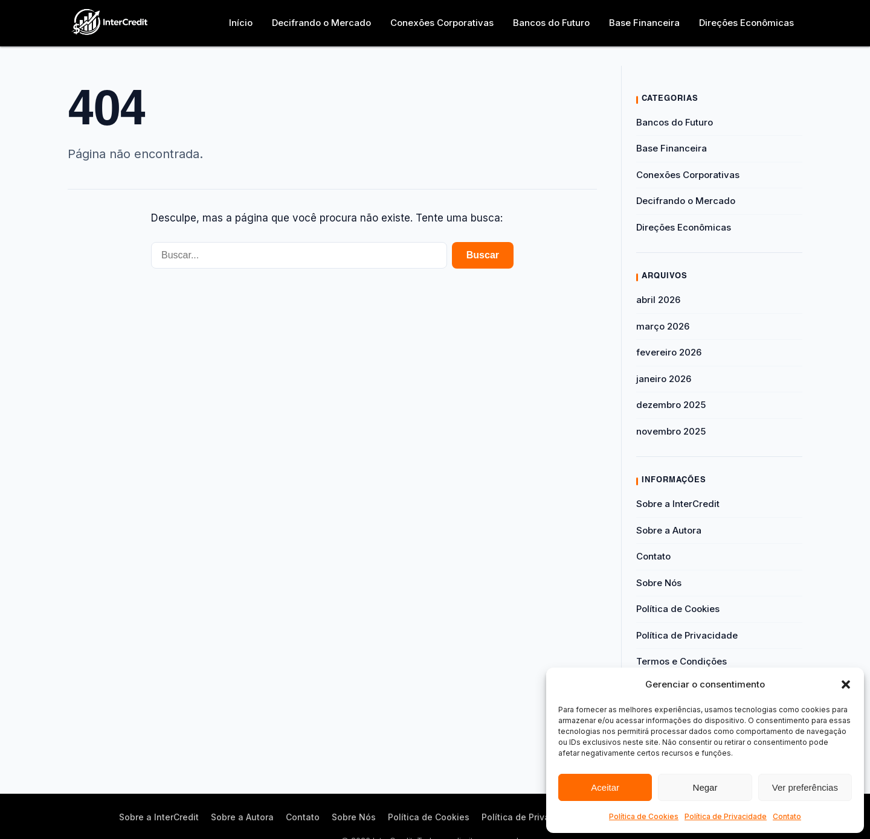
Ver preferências (805, 787)
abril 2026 (658, 299)
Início (241, 22)
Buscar (482, 255)
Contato (787, 816)
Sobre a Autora (668, 530)
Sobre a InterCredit (678, 503)
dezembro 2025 (671, 404)
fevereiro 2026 (668, 352)
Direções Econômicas (746, 22)
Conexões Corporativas (442, 22)
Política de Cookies (643, 816)
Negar (705, 787)
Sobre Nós (659, 583)
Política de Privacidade (726, 816)
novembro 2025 (671, 431)
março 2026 (662, 326)
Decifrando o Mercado (321, 22)
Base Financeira (644, 22)
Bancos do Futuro (551, 22)
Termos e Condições (681, 661)
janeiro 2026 (663, 378)
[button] (846, 684)
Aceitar (605, 787)
